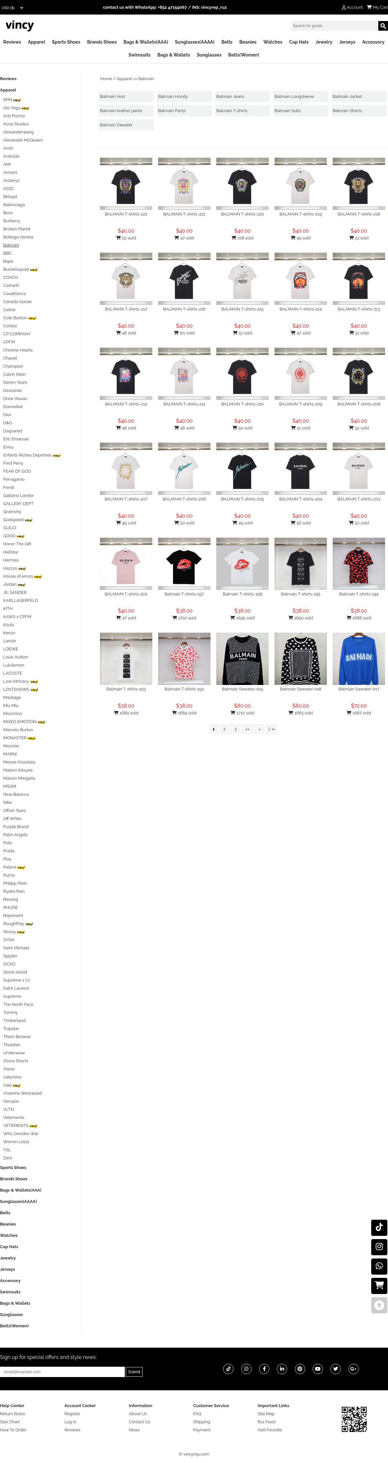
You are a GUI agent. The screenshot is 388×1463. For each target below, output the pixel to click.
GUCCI (9, 527)
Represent (13, 915)
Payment (201, 1429)
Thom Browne (17, 1036)
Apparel (36, 42)
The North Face (18, 1004)
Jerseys (347, 42)
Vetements (13, 1117)
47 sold (184, 238)
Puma (9, 875)
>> (247, 729)
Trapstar (11, 1028)
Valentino (12, 1077)
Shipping (201, 1421)
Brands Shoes (102, 42)
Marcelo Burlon (18, 729)
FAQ (197, 1413)
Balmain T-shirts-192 (184, 689)
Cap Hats (298, 42)
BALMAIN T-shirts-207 (126, 499)
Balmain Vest (112, 96)
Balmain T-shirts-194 (359, 594)
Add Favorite (270, 1429)
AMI (7, 164)
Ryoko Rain (14, 891)
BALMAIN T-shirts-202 (126, 594)
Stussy (14, 931)
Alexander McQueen (23, 140)
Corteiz (10, 325)
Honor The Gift (17, 544)
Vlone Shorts (15, 1060)
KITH (8, 608)
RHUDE (10, 907)
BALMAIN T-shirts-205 (242, 499)
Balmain (146, 78)
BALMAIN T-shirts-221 (184, 214)
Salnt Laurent (16, 988)
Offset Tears (14, 810)
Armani (10, 172)
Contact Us (139, 1421)
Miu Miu (10, 705)
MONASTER (19, 737)
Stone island (15, 972)
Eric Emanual (16, 439)
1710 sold (242, 712)
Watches (272, 42)
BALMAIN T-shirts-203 (359, 499)
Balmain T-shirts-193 (126, 689)
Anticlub (11, 156)
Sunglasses (209, 55)
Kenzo (9, 632)
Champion (13, 366)
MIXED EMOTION (24, 721)
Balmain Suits (288, 110)
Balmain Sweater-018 (300, 689)
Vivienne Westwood (22, 1093)
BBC (7, 253)
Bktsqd (10, 196)
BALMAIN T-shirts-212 (126, 404)
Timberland (14, 1020)
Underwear (14, 1052)
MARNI (10, 754)
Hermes (11, 560)
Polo (7, 842)
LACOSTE (12, 673)
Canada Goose (17, 301)
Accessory (373, 42)
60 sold (184, 333)
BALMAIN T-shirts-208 (359, 404)
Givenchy (12, 511)
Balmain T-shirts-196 (243, 594)
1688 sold (359, 618)
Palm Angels (15, 834)
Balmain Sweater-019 (242, 689)
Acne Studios (16, 123)
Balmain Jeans (230, 96)
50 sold (126, 238)
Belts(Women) (243, 55)
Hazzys (14, 568)
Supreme (12, 996)
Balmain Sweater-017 (359, 689)
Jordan (14, 584)
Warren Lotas (16, 1141)
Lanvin (9, 640)
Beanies (247, 42)
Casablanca (14, 293)
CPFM (9, 342)
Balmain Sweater (116, 124)
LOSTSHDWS (20, 689)
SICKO (9, 964)
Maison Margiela (19, 778)
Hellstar (10, 552)
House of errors (22, 576)
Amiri (8, 148)
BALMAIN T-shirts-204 (300, 499)
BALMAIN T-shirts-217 (126, 309)
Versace (11, 1101)
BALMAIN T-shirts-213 (359, 309)
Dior (7, 414)
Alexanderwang (18, 132)
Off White (12, 818)
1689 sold (126, 712)
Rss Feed (266, 1421)
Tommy (10, 1012)
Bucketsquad (20, 269)
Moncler (11, 745)
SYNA (9, 939)
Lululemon (13, 665)
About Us (138, 1413)
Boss (8, 212)
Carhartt (11, 285)
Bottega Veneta (18, 237)
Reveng (10, 899)
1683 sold (300, 712)
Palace (14, 867)
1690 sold (300, 618)
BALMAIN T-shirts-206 (184, 499)
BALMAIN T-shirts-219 (300, 214)
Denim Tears (15, 382)
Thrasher (11, 1044)
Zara (7, 1157)
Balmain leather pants (121, 110)
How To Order (13, 1429)
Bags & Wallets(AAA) (146, 42)
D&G (7, 422)
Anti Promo (14, 115)
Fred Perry (13, 463)
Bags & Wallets (173, 55)
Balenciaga (14, 204)
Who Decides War (20, 1133)
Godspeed (18, 519)
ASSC (8, 188)
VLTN (8, 1109)
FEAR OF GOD (17, 471)
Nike (7, 802)
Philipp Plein (15, 883)
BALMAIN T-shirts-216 (184, 309)
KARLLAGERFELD (20, 600)
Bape (8, 261)
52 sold (359, 428)
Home (106, 78)
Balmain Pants (172, 110)
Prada (9, 850)
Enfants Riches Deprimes (32, 455)
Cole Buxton (19, 317)
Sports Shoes (66, 42)
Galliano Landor (18, 495)
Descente (12, 390)
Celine (9, 309)
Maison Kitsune (18, 770)
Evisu (8, 447)
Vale (12, 1085)
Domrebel (13, 406)
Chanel (10, 358)
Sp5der (10, 955)
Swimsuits (140, 55)
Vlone (9, 1069)
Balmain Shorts (347, 110)
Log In (70, 1421)
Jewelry (324, 42)
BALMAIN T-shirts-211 (184, 404)
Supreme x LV (16, 980)
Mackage (12, 697)
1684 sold (184, 712)
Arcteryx (11, 180)
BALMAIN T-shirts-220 (242, 214)
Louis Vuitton (15, 657)
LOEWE (10, 649)
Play (7, 859)
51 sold (359, 238)
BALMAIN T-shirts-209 (300, 404)
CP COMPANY (17, 334)
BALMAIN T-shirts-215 (242, 309)
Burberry (11, 220)
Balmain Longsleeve (294, 96)
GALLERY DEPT (18, 503)
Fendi (8, 487)
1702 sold (184, 618)
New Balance (16, 794)
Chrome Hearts (18, 350)
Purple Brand (16, 826)
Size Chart (9, 1421)
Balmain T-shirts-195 (300, 594)
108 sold (243, 238)
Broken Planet (16, 228)
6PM (12, 99)
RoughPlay (18, 923)
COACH (10, 277)
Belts (227, 42)
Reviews (12, 42)
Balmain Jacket (347, 96)
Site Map (266, 1413)
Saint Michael (16, 947)
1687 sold (359, 712)
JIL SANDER (15, 592)
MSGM (9, 786)
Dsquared (12, 430)
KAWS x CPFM (17, 616)
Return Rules (12, 1413)
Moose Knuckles (19, 762)
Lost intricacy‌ (20, 681)
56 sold (301, 523)
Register (72, 1413)
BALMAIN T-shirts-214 (301, 309)
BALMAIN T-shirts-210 (242, 404)
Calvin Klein (14, 374)
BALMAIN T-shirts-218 (359, 214)
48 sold (126, 333)
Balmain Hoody (173, 96)
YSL (7, 1149)
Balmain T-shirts (231, 110)
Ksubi (8, 624)
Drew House (15, 398)
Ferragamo (14, 479)
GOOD (14, 535)
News (134, 1429)
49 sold (301, 238)
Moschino (12, 713)
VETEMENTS (20, 1125)
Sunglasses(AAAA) (195, 42)
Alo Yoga (16, 107)
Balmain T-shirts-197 (184, 594)
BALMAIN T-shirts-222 (126, 214)
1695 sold (242, 618)
